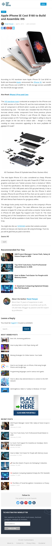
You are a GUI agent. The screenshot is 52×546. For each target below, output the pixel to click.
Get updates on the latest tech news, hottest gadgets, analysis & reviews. (22, 518)
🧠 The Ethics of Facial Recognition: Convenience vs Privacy (29, 483)
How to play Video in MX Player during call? (24, 345)
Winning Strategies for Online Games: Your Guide (26, 355)
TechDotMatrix (29, 540)
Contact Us (20, 543)
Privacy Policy (31, 543)
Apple (18, 82)
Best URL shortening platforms (20, 338)
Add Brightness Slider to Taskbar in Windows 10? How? (28, 389)
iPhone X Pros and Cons (19, 94)
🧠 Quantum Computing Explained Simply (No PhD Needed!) (31, 287)
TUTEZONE (21, 226)
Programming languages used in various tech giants (27, 371)
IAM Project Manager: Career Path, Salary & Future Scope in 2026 (32, 255)
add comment (31, 24)
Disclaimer (41, 543)
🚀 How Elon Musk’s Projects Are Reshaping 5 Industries (28, 463)
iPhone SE (37, 82)
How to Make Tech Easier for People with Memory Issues (31, 276)
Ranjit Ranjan (9, 24)
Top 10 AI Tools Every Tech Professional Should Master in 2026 (30, 266)
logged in (14, 323)
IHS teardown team (12, 101)
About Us (10, 543)
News (3, 12)
